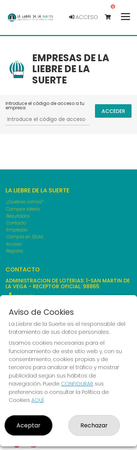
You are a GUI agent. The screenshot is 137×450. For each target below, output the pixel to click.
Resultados (18, 216)
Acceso (83, 17)
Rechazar (94, 425)
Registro (14, 251)
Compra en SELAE (24, 237)
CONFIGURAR (77, 383)
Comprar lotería (23, 209)
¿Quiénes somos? (24, 202)
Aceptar (28, 425)
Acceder (113, 111)
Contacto (16, 223)
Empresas (16, 230)
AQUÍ (37, 400)
